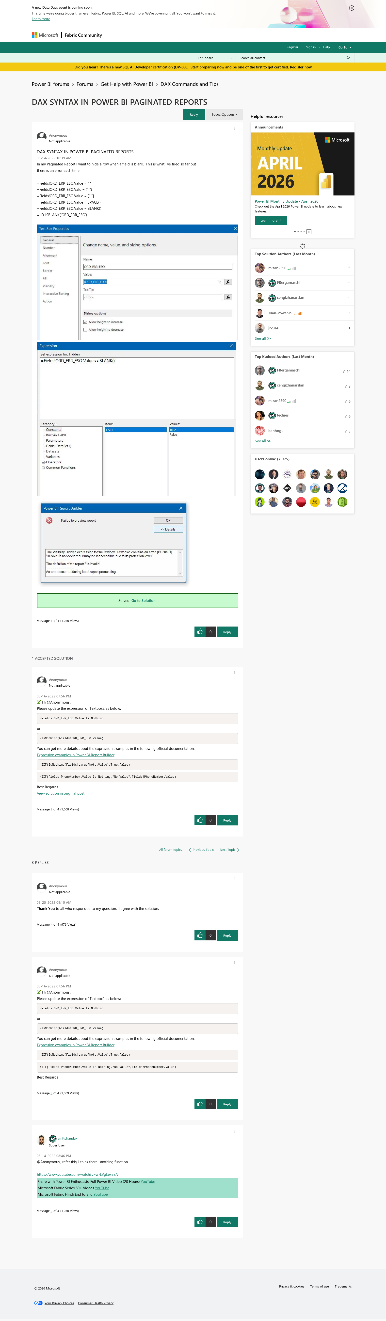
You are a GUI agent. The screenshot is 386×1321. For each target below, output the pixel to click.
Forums (113, 35)
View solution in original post (60, 794)
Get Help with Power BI (127, 83)
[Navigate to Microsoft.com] (45, 35)
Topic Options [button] (222, 114)
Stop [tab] (308, 231)
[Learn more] (271, 220)
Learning (218, 35)
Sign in (311, 47)
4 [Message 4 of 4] (51, 925)
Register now (301, 66)
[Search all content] (295, 58)
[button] (194, 114)
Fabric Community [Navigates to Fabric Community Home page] (83, 35)
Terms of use (319, 1288)
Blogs (199, 35)
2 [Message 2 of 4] (51, 1212)
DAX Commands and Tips (190, 83)
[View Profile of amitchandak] (67, 1140)
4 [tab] (304, 232)
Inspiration (134, 35)
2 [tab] (298, 232)
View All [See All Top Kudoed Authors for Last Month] (263, 441)
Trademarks (343, 1288)
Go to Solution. (144, 600)
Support (238, 35)
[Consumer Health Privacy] (95, 1305)
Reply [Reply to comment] (227, 821)
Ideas (155, 35)
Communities (177, 35)
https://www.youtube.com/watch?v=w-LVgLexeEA (77, 1176)
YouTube (148, 1183)
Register (292, 47)
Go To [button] (342, 47)
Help (326, 47)
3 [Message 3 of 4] (51, 810)
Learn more (41, 18)
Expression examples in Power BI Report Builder (75, 755)
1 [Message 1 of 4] (51, 620)
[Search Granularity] (215, 58)
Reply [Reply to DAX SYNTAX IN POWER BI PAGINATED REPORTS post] (227, 632)
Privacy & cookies (291, 1288)
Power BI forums (50, 83)
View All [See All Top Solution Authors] (263, 338)
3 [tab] (301, 232)
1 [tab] (295, 232)
